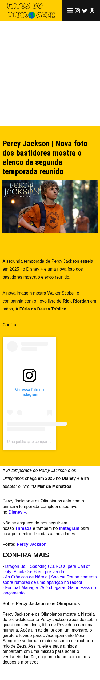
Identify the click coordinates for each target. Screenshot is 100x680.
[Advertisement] (50, 74)
